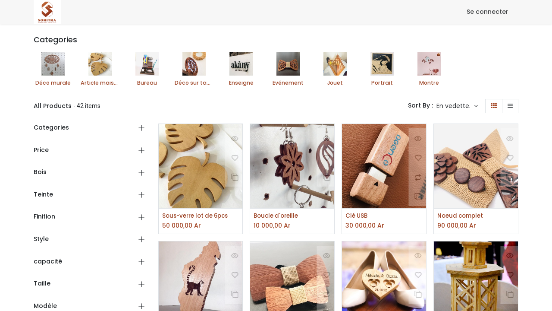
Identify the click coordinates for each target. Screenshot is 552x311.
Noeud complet (461, 216)
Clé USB (357, 216)
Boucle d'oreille (278, 216)
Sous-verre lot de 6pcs (198, 216)
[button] (457, 106)
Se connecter (487, 11)
